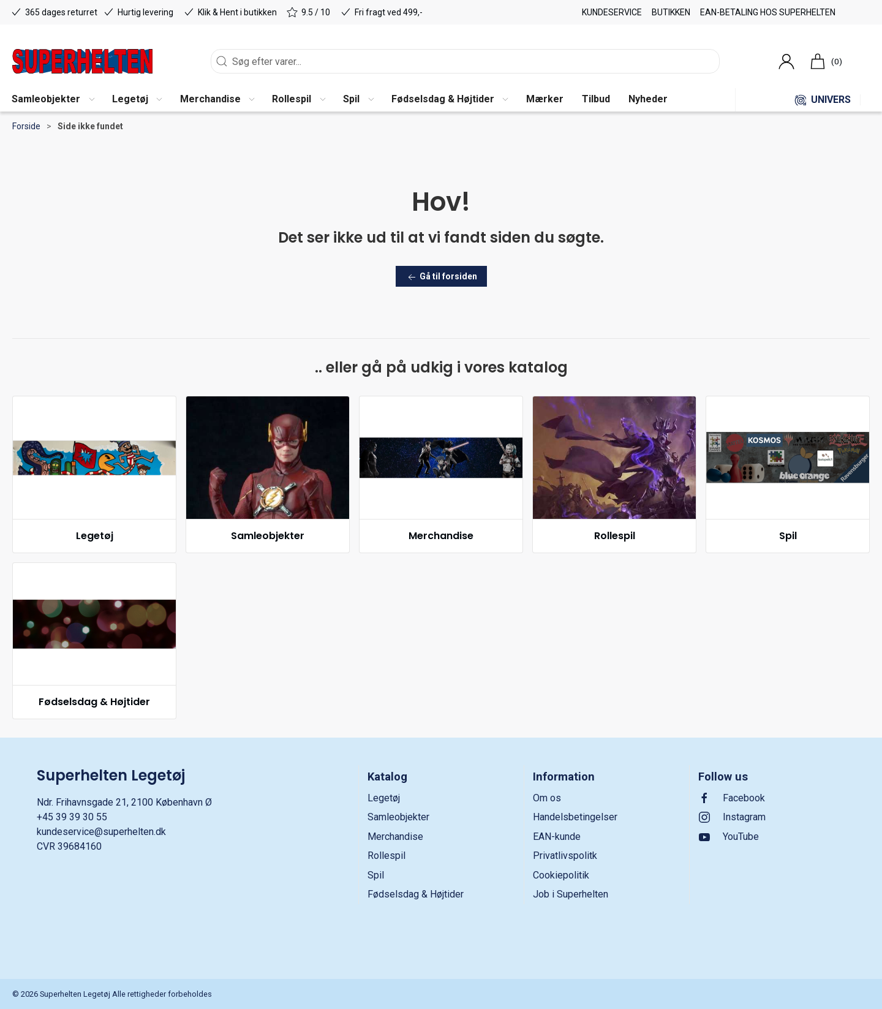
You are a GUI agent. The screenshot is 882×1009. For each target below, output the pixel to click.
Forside (26, 126)
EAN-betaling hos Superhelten (767, 12)
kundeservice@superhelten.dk (101, 831)
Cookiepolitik (561, 875)
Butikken (671, 12)
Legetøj (94, 536)
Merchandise (441, 536)
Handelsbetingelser (575, 817)
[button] (52, 99)
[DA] (82, 61)
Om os (547, 798)
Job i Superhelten (570, 894)
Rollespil (614, 536)
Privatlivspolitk (565, 855)
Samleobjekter (267, 536)
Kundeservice (612, 12)
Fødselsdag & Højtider (94, 702)
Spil (788, 536)
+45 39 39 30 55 (72, 817)
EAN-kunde (557, 836)
